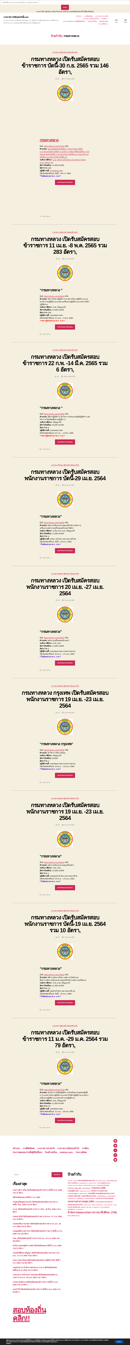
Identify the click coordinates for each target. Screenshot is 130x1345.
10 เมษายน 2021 (69, 485)
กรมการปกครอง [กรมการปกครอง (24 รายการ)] (111, 1180)
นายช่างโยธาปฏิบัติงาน (67, 154)
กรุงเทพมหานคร (56, 171)
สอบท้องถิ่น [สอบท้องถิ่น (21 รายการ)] (71, 1209)
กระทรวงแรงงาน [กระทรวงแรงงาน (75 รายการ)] (75, 1205)
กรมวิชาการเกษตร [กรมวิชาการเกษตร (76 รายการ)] (99, 1191)
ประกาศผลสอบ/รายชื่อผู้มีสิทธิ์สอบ (74, 21)
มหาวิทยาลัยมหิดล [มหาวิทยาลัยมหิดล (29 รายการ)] (74, 1207)
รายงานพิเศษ (102, 24)
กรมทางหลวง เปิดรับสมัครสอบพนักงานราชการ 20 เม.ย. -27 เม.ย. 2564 (65, 587)
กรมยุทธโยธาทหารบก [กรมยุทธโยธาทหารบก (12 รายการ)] (84, 1191)
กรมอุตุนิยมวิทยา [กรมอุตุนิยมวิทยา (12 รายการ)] (72, 1198)
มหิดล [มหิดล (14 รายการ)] (83, 1207)
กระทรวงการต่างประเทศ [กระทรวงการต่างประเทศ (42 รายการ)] (105, 1198)
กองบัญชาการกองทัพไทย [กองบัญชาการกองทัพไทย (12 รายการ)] (97, 1204)
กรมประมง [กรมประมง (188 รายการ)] (98, 1188)
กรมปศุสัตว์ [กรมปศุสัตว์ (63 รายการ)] (73, 1191)
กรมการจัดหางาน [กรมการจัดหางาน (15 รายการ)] (100, 1180)
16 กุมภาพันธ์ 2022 (69, 376)
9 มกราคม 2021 (69, 1052)
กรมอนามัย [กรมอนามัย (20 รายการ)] (111, 1196)
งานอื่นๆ (104, 19)
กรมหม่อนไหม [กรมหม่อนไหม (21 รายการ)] (102, 1196)
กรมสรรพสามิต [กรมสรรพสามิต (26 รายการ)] (73, 1193)
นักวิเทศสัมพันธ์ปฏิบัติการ (58, 149)
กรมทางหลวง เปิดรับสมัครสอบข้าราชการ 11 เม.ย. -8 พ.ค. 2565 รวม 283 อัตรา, (65, 245)
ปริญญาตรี (61, 160)
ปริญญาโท (70, 160)
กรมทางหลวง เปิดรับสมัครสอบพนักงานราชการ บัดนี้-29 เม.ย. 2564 (65, 475)
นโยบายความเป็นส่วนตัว (48, 1340)
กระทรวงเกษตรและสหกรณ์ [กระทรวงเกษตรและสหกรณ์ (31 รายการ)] (104, 1201)
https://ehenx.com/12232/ (54, 1090)
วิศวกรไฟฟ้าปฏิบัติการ (52, 152)
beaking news (103, 21)
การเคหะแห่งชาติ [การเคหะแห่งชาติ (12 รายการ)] (107, 1204)
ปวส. (55, 160)
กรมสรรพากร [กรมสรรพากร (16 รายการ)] (83, 1193)
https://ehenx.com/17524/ (54, 146)
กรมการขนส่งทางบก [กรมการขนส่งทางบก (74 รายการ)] (86, 1180)
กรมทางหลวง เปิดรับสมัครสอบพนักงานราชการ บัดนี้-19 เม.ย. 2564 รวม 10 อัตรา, (65, 923)
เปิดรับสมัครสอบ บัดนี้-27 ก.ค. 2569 (26, 1197)
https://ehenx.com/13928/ (54, 523)
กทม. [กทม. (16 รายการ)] (70, 1180)
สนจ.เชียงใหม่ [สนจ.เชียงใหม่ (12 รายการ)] (95, 1207)
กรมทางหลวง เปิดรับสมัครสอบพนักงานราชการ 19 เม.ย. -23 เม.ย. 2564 (65, 811)
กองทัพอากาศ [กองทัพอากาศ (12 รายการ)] (86, 1204)
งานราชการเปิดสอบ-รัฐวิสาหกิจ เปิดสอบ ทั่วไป (65, 465)
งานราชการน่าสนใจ (101, 16)
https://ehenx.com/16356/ (54, 414)
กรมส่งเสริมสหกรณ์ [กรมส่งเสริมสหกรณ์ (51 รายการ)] (88, 1196)
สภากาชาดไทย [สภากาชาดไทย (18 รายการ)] (104, 1207)
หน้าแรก (79, 16)
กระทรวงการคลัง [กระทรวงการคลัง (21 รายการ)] (90, 1198)
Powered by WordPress (66, 1340)
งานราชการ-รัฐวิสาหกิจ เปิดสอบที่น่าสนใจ (65, 52)
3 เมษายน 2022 (69, 258)
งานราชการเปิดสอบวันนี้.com (15, 17)
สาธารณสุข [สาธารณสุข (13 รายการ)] (79, 1209)
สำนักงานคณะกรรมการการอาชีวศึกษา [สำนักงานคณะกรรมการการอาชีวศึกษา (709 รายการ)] (92, 1212)
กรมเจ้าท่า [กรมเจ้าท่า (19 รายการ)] (80, 1198)
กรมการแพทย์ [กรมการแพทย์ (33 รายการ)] (73, 1183)
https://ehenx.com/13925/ (54, 862)
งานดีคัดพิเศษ (88, 16)
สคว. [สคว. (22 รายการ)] (89, 1207)
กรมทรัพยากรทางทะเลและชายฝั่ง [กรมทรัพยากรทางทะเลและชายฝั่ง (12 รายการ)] (75, 1185)
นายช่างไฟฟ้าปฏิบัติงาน (57, 157)
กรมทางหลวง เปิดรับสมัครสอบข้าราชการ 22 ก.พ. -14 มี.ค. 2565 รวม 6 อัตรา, (65, 363)
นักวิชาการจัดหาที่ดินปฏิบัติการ (74, 152)
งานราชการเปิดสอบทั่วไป (91, 19)
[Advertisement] (25, 120)
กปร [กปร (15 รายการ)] (74, 1180)
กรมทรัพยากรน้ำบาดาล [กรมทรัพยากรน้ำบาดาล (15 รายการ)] (89, 1185)
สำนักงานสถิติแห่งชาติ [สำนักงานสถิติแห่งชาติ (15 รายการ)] (73, 1215)
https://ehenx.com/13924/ (54, 975)
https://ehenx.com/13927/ (54, 638)
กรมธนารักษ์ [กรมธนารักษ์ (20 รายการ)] (86, 1188)
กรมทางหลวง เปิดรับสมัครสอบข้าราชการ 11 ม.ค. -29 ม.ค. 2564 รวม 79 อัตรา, (65, 1038)
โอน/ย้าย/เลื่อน (92, 21)
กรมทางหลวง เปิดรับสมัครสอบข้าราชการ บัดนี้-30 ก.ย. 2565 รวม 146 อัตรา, (65, 65)
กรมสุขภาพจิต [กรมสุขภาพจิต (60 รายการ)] (74, 1196)
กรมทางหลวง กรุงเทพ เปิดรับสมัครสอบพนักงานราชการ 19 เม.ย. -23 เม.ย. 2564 (65, 699)
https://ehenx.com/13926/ (54, 750)
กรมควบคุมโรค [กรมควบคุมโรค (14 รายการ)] (83, 1183)
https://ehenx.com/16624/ (54, 296)
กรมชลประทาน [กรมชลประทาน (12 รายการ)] (92, 1183)
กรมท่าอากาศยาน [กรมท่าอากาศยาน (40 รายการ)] (74, 1188)
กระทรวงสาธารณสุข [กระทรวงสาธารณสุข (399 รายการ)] (81, 1201)
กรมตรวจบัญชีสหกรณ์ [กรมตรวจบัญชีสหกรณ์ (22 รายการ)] (103, 1183)
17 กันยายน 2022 (69, 79)
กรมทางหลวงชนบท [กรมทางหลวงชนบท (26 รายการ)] (102, 1185)
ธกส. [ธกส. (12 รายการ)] (115, 1204)
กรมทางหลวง (49, 140)
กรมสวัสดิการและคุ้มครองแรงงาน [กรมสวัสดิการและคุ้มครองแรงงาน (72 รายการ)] (101, 1193)
